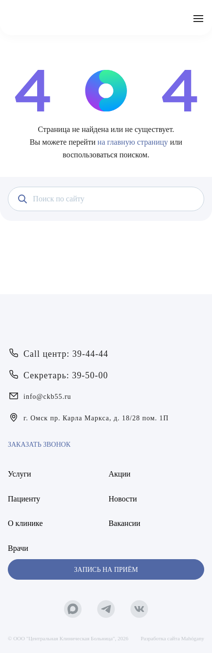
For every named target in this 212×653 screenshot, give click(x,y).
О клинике (25, 523)
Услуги (19, 474)
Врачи (18, 548)
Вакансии (124, 523)
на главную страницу (133, 142)
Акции (119, 474)
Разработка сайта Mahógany (172, 638)
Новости (122, 499)
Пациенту (24, 499)
